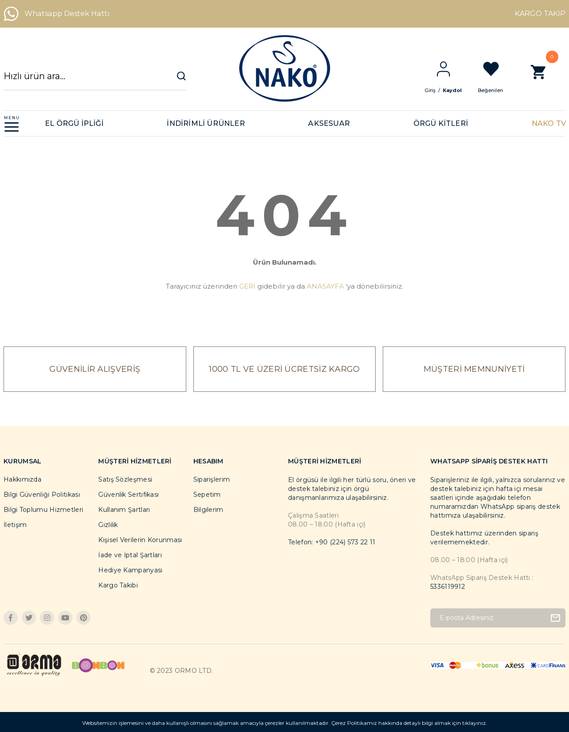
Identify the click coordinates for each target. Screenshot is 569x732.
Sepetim (207, 495)
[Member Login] (450, 69)
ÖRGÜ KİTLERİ (440, 123)
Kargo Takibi (118, 585)
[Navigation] (12, 123)
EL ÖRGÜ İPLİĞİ (74, 123)
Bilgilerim (208, 510)
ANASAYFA (325, 286)
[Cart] (545, 76)
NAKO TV (549, 123)
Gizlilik (108, 525)
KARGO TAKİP (540, 13)
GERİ (247, 286)
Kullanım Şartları (124, 510)
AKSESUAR (329, 123)
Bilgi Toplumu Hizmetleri (43, 510)
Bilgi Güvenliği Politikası (42, 495)
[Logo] (284, 68)
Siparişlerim (211, 479)
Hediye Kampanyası (130, 570)
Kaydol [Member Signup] (459, 90)
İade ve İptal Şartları (130, 555)
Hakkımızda (22, 479)
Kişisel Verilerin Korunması (140, 540)
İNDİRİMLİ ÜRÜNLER (205, 123)
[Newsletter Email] (497, 617)
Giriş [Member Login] (437, 90)
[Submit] (555, 617)
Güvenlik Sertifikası (128, 495)
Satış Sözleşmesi (125, 479)
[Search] (95, 80)
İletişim (15, 525)
